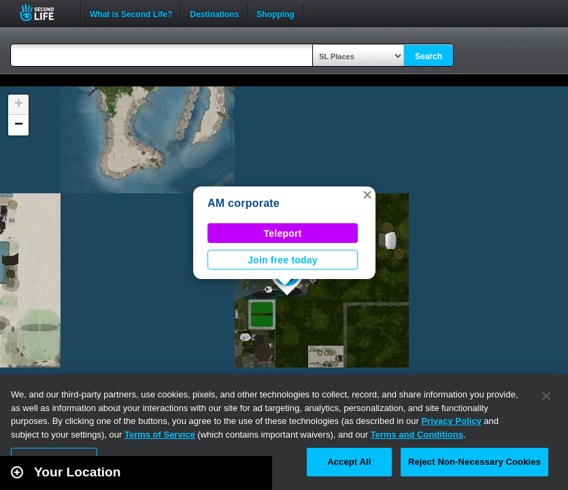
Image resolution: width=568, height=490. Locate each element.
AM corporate (243, 203)
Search (428, 56)
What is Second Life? (131, 13)
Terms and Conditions (417, 434)
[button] (367, 194)
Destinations (214, 13)
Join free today (283, 260)
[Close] (546, 396)
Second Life (44, 12)
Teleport (283, 233)
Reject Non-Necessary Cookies (474, 462)
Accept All (349, 462)
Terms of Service (159, 434)
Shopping (275, 13)
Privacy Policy (451, 421)
